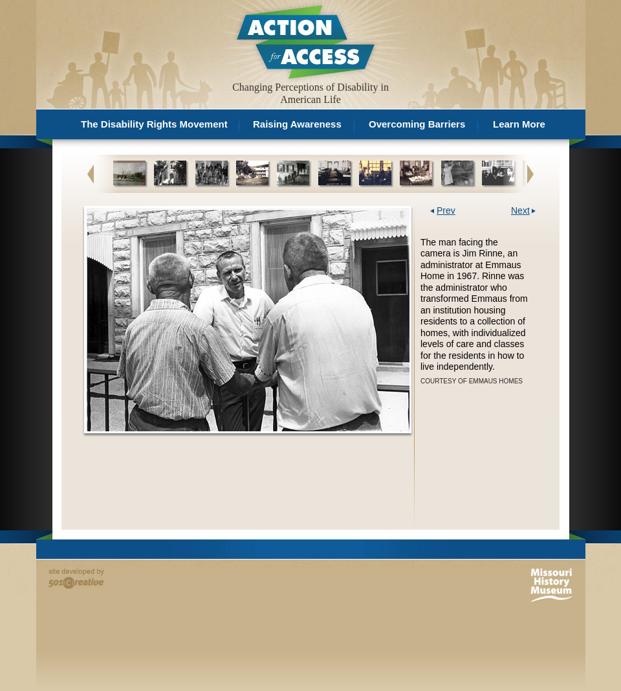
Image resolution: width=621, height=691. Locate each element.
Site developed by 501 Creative (76, 579)
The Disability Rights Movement (154, 124)
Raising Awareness (297, 124)
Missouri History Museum (551, 585)
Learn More (519, 124)
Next (530, 173)
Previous (90, 173)
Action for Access (304, 41)
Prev (446, 211)
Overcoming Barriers (417, 124)
